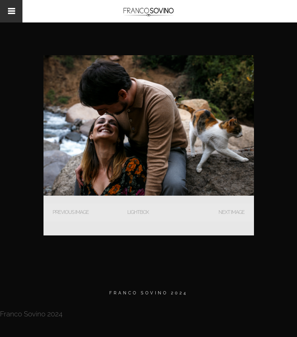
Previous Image (71, 212)
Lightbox (138, 212)
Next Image (231, 212)
